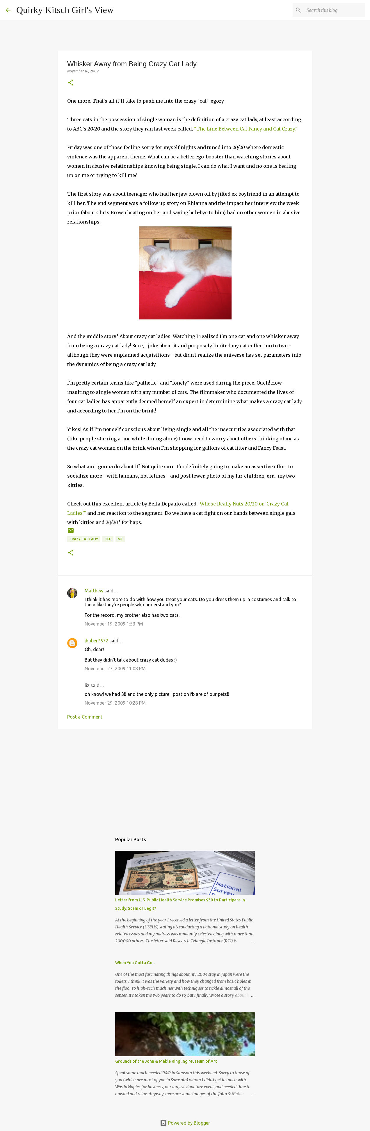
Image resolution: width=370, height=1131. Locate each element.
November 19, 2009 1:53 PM (114, 623)
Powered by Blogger (185, 1122)
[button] (70, 83)
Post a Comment (84, 716)
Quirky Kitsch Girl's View (65, 10)
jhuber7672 (96, 640)
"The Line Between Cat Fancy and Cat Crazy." (246, 129)
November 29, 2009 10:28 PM (115, 702)
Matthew (94, 590)
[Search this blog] (334, 10)
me (120, 539)
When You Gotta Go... (135, 962)
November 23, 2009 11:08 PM (115, 668)
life (108, 539)
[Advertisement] (185, 778)
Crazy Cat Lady (84, 539)
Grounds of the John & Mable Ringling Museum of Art (166, 1061)
